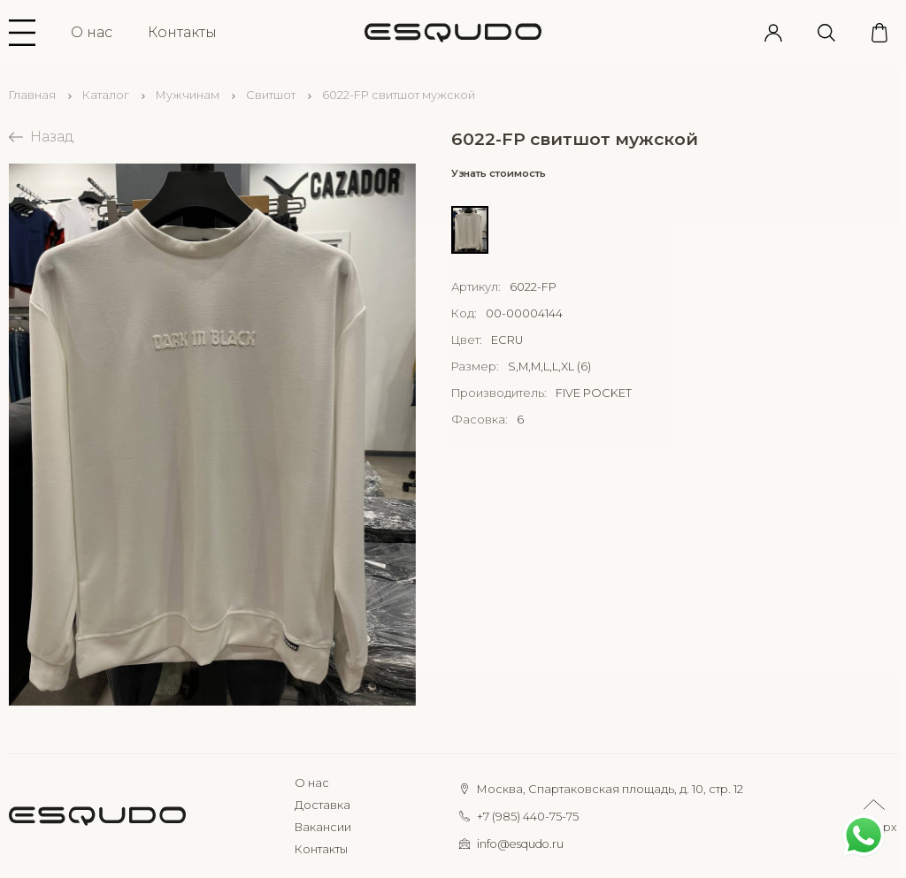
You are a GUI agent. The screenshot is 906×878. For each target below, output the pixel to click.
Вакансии (323, 827)
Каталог (105, 95)
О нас (91, 32)
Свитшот (271, 95)
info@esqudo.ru (520, 844)
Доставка (322, 805)
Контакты (182, 32)
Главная (32, 95)
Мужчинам (187, 95)
